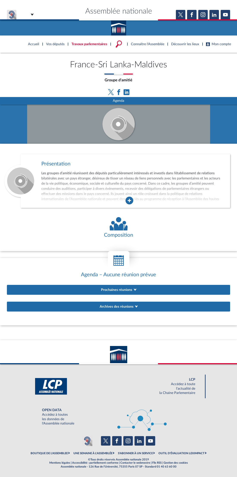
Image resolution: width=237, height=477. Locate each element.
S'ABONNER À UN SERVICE (135, 453)
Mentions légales (59, 463)
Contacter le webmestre (135, 463)
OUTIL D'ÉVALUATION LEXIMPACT (181, 453)
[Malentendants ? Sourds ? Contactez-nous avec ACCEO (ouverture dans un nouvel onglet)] (87, 441)
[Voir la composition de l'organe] (118, 228)
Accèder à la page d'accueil (118, 26)
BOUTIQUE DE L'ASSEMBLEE (49, 453)
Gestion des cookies (176, 463)
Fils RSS (157, 463)
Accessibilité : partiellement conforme (95, 463)
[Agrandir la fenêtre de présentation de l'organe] (129, 200)
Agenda (118, 100)
